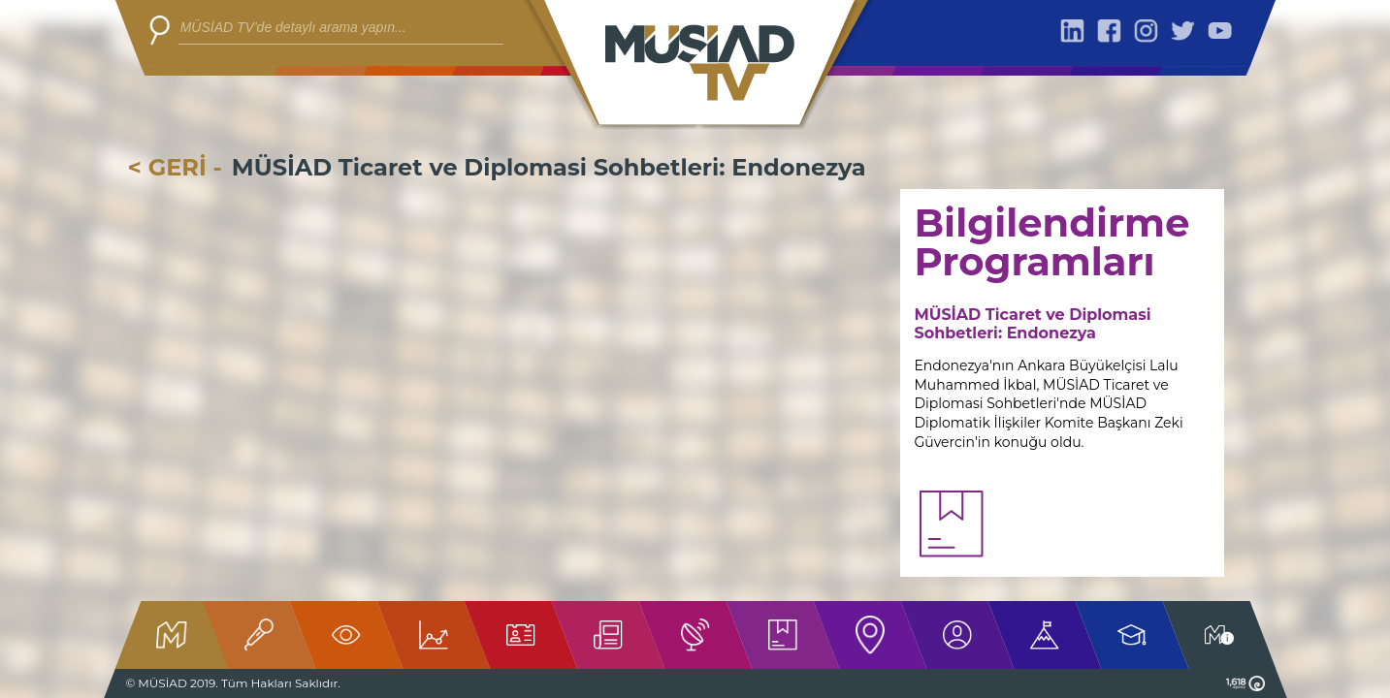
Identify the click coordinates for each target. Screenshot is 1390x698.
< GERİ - (175, 167)
